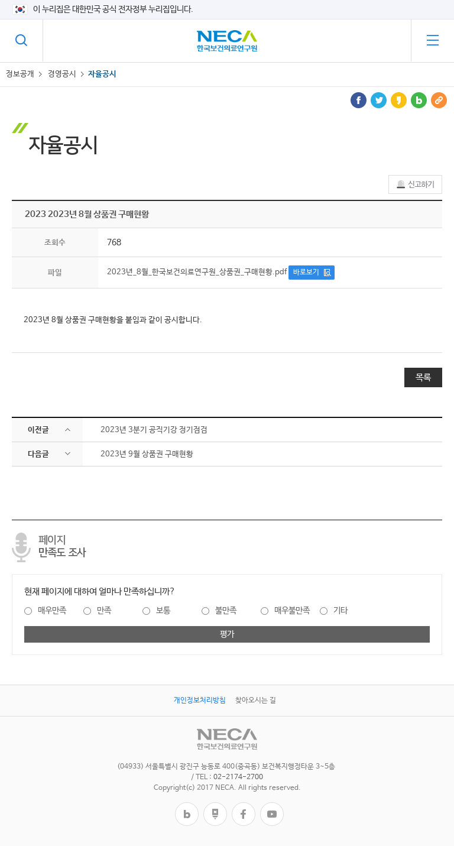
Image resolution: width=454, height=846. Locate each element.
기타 (340, 610)
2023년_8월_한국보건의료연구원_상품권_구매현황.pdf (197, 272)
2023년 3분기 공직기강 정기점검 (153, 430)
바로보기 (306, 272)
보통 (163, 610)
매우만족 (52, 610)
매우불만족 (292, 610)
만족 (104, 610)
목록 (423, 377)
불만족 (225, 610)
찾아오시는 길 (255, 700)
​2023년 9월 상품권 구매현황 (146, 454)
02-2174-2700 (238, 777)
